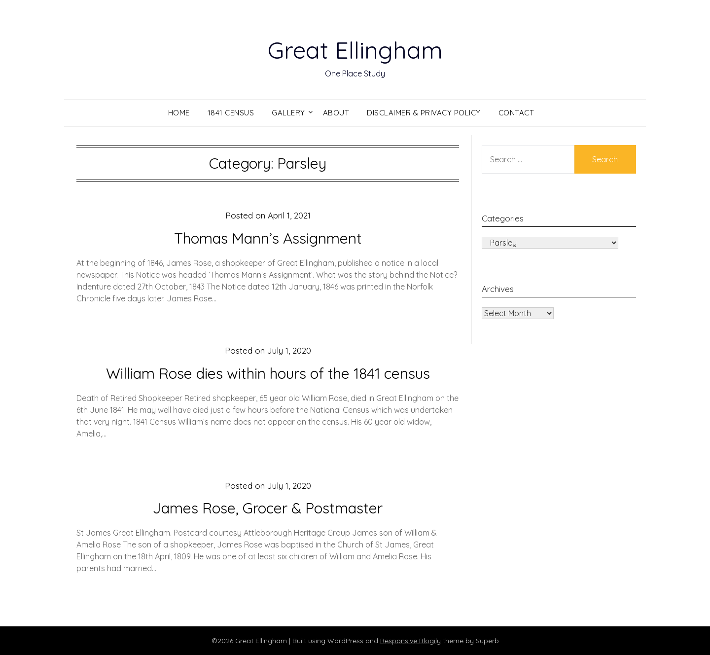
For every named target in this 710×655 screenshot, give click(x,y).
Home (179, 112)
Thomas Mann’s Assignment (268, 238)
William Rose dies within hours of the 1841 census (268, 373)
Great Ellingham (355, 50)
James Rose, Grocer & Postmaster (268, 508)
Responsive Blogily (410, 640)
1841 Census (231, 112)
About (336, 112)
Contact (516, 112)
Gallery (288, 112)
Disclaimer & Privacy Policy (424, 112)
